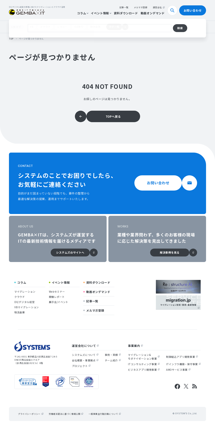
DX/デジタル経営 (24, 302)
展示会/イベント (58, 302)
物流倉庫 (95, 26)
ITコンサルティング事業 (144, 364)
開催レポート (57, 297)
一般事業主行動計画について (105, 413)
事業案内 (135, 345)
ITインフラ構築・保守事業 (183, 364)
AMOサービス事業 (178, 369)
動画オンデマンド (153, 13)
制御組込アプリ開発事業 (182, 357)
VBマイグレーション (26, 307)
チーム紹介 (113, 360)
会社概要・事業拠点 (85, 360)
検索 (173, 10)
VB (31, 26)
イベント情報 (101, 13)
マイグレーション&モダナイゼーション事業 (144, 356)
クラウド (45, 26)
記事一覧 (124, 7)
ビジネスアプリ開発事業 (144, 369)
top (11, 38)
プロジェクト (81, 366)
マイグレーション (24, 291)
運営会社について (85, 345)
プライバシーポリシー (30, 413)
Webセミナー (57, 291)
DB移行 (78, 26)
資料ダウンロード (126, 13)
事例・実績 (113, 355)
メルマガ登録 (140, 7)
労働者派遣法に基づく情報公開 (66, 413)
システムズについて (85, 355)
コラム (82, 13)
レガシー (62, 26)
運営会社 (159, 7)
